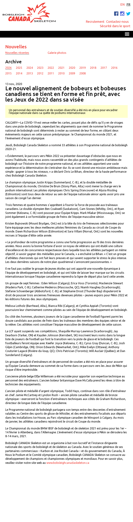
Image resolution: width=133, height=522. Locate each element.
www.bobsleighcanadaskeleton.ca (67, 462)
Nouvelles (16, 46)
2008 (82, 73)
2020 (72, 67)
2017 (104, 67)
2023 (40, 67)
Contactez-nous (117, 21)
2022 (51, 67)
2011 (51, 73)
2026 (8, 67)
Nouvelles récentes (17, 52)
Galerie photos (57, 52)
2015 (8, 73)
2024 (29, 67)
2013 (29, 73)
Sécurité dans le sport (115, 26)
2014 (19, 73)
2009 (72, 73)
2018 (93, 67)
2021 (61, 67)
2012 (40, 73)
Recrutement (95, 21)
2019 (82, 67)
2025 (19, 67)
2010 (61, 73)
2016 (114, 67)
